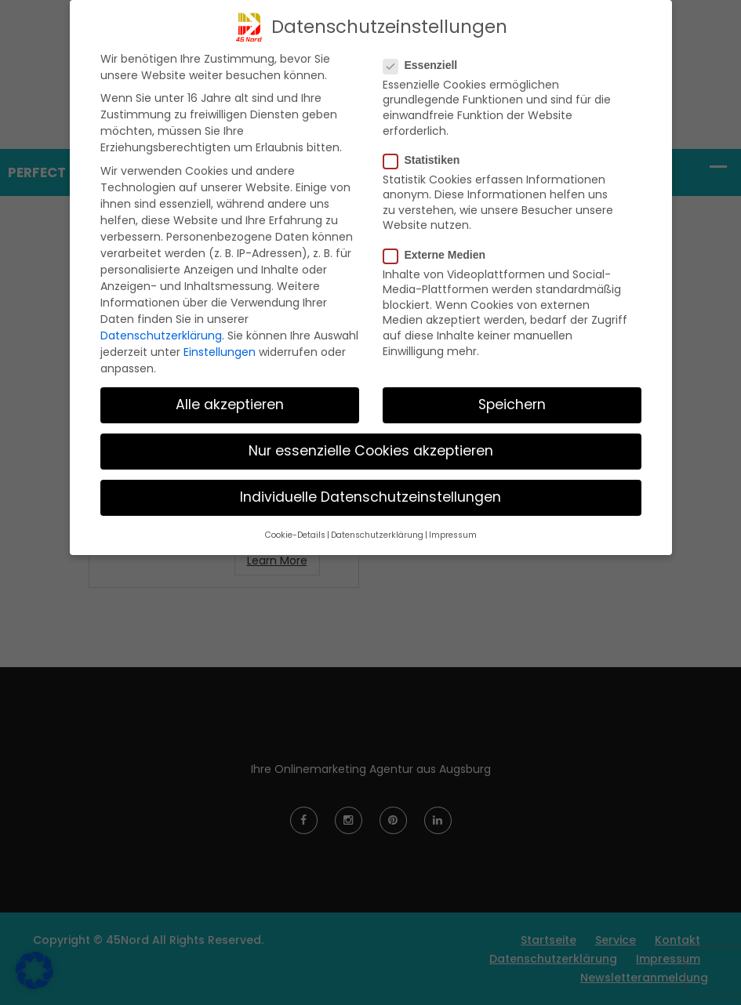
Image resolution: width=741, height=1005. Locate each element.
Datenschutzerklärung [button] (377, 535)
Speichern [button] (512, 404)
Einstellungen (219, 352)
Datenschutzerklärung (161, 335)
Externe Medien (439, 255)
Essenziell (425, 65)
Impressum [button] (453, 535)
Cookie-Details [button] (295, 535)
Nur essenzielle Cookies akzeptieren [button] (371, 450)
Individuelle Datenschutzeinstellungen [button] (370, 497)
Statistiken (426, 160)
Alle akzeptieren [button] (230, 404)
